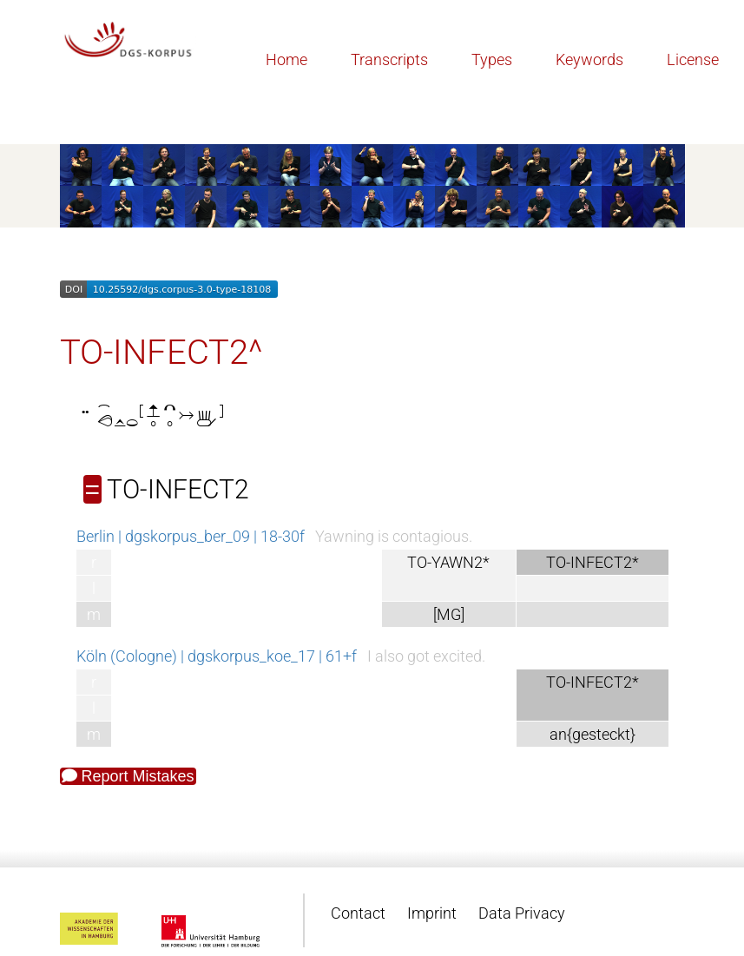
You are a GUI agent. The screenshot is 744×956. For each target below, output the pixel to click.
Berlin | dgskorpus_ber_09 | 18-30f (190, 536)
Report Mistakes (128, 776)
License (693, 59)
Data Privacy (521, 913)
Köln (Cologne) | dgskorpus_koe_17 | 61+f (216, 656)
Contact (358, 913)
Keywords (589, 59)
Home (286, 59)
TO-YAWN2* (448, 562)
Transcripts (389, 59)
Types (491, 59)
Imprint (432, 913)
